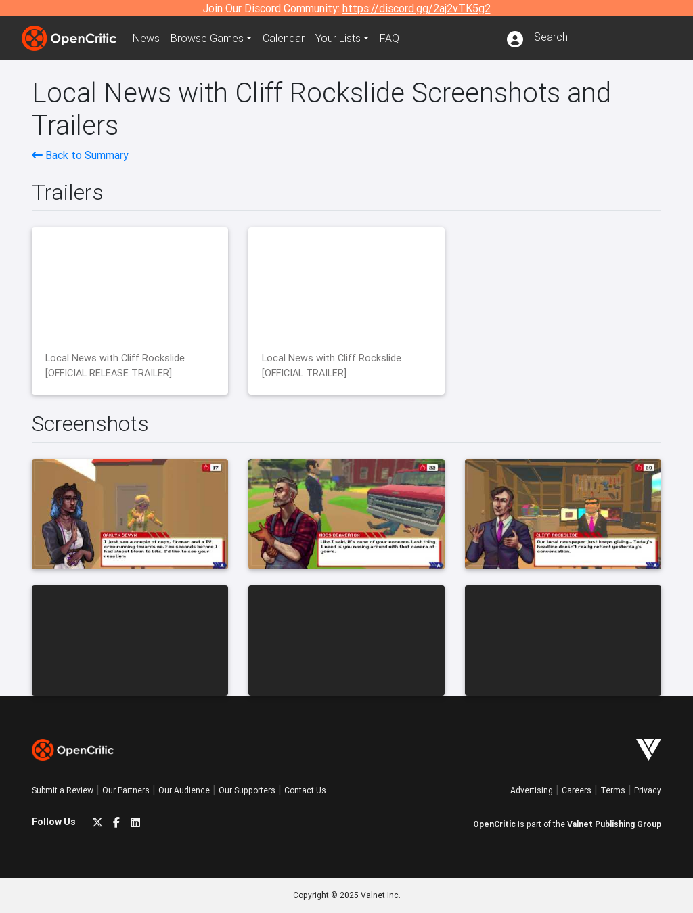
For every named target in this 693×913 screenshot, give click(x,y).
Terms (612, 790)
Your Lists (338, 38)
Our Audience (184, 790)
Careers (576, 790)
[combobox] (600, 35)
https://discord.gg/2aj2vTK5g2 (416, 8)
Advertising (531, 790)
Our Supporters (247, 790)
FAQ (389, 38)
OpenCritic (494, 824)
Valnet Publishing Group (614, 824)
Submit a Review (62, 790)
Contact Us (305, 790)
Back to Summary (80, 155)
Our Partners (126, 790)
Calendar (284, 38)
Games (207, 38)
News (146, 38)
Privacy (647, 790)
